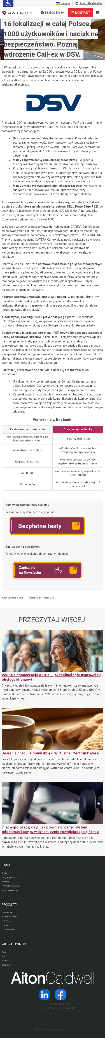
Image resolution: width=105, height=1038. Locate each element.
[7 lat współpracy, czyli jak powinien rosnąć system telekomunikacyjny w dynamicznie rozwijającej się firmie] (52, 815)
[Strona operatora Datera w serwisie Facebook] (60, 994)
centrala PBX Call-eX (85, 202)
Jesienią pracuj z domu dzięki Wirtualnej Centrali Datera (50, 753)
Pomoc (5, 960)
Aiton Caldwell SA (10, 890)
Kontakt (80, 12)
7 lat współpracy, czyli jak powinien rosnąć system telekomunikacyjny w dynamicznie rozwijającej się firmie (50, 829)
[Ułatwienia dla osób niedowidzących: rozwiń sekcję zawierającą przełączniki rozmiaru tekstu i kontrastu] (8, 3)
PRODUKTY (9, 904)
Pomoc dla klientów (88, 3)
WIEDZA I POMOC (14, 944)
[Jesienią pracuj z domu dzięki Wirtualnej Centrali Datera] (52, 741)
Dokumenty (6, 965)
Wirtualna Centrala (9, 916)
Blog (4, 952)
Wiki (3, 956)
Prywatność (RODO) (11, 886)
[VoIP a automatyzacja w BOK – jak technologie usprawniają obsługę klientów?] (52, 665)
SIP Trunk (6, 921)
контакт (63, 3)
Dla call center (8, 929)
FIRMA (6, 865)
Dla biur (5, 925)
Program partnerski (10, 877)
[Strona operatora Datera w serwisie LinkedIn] (44, 994)
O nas (4, 873)
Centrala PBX (8, 912)
